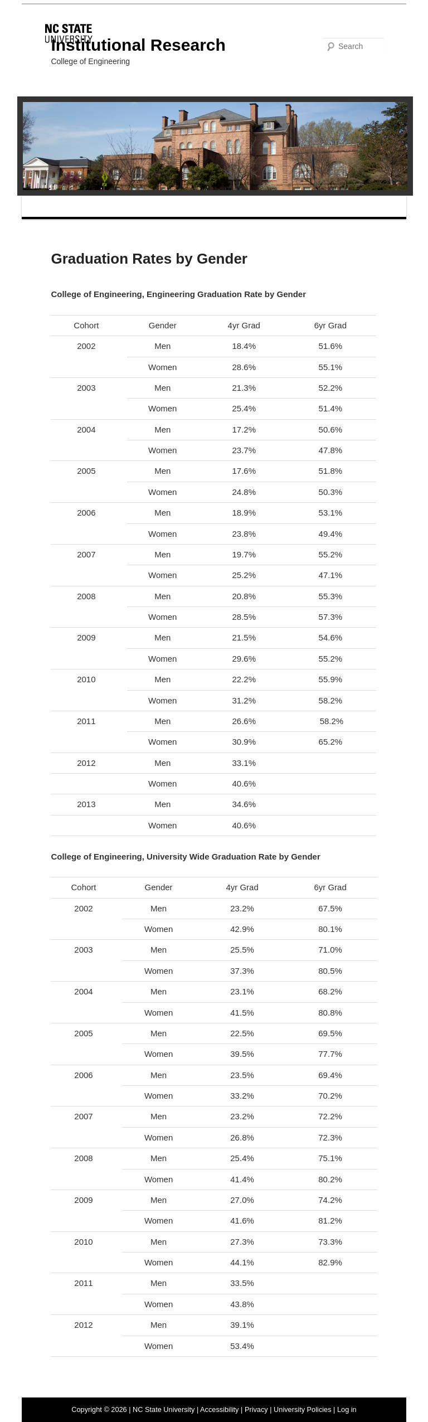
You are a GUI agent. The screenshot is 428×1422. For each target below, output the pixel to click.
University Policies (302, 1409)
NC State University (163, 1409)
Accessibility (219, 1409)
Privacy (256, 1409)
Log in (347, 1409)
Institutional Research (138, 45)
